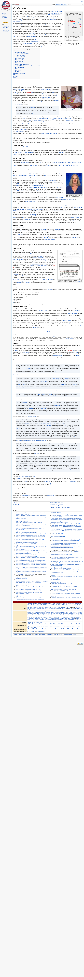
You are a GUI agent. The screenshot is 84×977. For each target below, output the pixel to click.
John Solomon (46, 318)
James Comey (65, 169)
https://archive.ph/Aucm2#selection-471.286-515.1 (62, 600)
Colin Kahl (40, 632)
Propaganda (28, 489)
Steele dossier (70, 242)
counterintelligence (28, 508)
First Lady (26, 125)
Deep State (38, 621)
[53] (41, 348)
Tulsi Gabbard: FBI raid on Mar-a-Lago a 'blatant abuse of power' (65, 603)
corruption (41, 262)
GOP (66, 436)
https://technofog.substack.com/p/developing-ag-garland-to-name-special (32, 537)
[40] (19, 275)
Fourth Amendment (36, 36)
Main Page (4, 13)
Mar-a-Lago (33, 33)
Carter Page (34, 177)
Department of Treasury (36, 365)
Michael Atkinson (32, 194)
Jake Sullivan (29, 167)
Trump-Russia (34, 219)
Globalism (68, 624)
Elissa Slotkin (56, 636)
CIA (66, 496)
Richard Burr (50, 629)
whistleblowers (35, 224)
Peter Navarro (61, 641)
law (40, 16)
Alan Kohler (39, 92)
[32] (20, 227)
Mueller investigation (48, 267)
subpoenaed (59, 394)
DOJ (48, 621)
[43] (40, 318)
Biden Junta (37, 651)
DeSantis (76, 418)
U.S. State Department (54, 622)
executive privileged (18, 99)
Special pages (5, 28)
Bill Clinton (52, 630)
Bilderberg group (49, 620)
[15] (49, 100)
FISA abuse (64, 624)
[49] (52, 335)
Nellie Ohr (79, 167)
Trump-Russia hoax (52, 25)
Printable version (6, 30)
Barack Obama (50, 434)
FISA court (35, 199)
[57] (38, 361)
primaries (38, 420)
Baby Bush (60, 496)
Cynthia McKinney (60, 402)
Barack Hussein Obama (51, 635)
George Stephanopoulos (19, 180)
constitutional (41, 257)
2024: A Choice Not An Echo (67, 645)
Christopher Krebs (56, 632)
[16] (21, 103)
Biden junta (65, 212)
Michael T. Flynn (62, 640)
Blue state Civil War (56, 620)
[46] (73, 323)
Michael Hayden (74, 496)
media (30, 396)
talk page (18, 4)
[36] (32, 260)
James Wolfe (57, 637)
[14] (29, 98)
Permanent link (5, 31)
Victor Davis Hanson (18, 386)
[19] (52, 123)
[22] (32, 132)
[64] (73, 482)
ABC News (48, 178)
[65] (72, 490)
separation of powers (34, 102)
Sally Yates (21, 187)
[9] (26, 92)
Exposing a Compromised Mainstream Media (60, 520)
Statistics (3, 19)
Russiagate (58, 235)
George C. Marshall (77, 632)
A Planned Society (32, 648)
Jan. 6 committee (23, 439)
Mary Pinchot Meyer (54, 641)
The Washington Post (34, 43)
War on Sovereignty (73, 625)
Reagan (26, 453)
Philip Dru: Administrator (42, 648)
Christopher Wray (23, 131)
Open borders (41, 625)
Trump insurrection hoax (55, 518)
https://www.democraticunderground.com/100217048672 (63, 572)
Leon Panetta (70, 635)
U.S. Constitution (30, 156)
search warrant (17, 21)
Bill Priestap (34, 636)
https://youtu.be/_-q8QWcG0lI (58, 602)
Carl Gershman (50, 631)
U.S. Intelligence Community (45, 622)
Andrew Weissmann (45, 637)
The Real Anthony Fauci (76, 645)
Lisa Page (77, 169)
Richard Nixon (66, 641)
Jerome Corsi (46, 640)
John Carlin (18, 517)
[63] (67, 462)
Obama (56, 28)
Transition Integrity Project (73, 621)
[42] (18, 318)
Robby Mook (42, 167)
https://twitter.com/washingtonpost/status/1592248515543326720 (31, 535)
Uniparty (35, 622)
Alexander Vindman (36, 191)
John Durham (42, 28)
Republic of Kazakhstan (74, 321)
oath (45, 396)
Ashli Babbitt (31, 640)
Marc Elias (70, 166)
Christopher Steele (37, 169)
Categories (17, 651)
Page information (6, 33)
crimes (39, 405)
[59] (51, 398)
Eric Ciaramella (46, 191)
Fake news (22, 489)
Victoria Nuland (43, 635)
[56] (57, 360)
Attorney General (32, 453)
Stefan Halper (79, 631)
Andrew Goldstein (63, 631)
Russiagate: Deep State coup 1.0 (57, 515)
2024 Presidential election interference (28, 148)
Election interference (69, 651)
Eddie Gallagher (35, 644)
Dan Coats (65, 630)
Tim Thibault (71, 358)
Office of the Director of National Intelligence (63, 120)
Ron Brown (36, 640)
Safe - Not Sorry (31, 646)
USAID (38, 622)
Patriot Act (76, 39)
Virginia (24, 292)
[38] (41, 268)
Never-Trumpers (68, 215)
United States (63, 156)
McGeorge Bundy (44, 629)
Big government (37, 624)
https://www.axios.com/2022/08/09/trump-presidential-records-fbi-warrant (66, 529)
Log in (82, 1)
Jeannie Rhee (39, 636)
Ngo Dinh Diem (48, 641)
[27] (44, 215)
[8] (30, 90)
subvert (45, 289)
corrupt (17, 358)
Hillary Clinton (46, 266)
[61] (47, 424)
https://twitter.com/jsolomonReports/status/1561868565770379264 (65, 568)
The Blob (66, 621)
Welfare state (79, 625)
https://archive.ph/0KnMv (23, 562)
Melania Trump (32, 125)
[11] (30, 93)
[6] (50, 46)
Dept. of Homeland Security (44, 120)
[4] (43, 39)
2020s (76, 651)
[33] (56, 238)
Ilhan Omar (60, 441)
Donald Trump (25, 282)
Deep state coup (49, 624)
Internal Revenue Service (19, 365)
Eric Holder (56, 434)
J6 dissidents (57, 640)
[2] (53, 31)
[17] (35, 115)
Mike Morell (66, 634)
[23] (20, 136)
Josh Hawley (74, 565)
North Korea (66, 492)
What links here (6, 26)
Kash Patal (28, 274)
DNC (20, 94)
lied (40, 396)
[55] (75, 358)
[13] (27, 97)
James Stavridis (61, 636)
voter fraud (79, 360)
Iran (32, 494)
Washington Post (32, 639)
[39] (20, 273)
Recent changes (5, 14)
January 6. (26, 413)
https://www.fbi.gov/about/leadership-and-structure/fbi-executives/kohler (32, 546)
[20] (50, 126)
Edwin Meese (39, 453)
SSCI (63, 621)
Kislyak (20, 188)
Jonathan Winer (52, 637)
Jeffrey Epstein (51, 94)
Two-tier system (23, 84)
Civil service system (72, 620)
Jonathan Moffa (56, 634)
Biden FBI (16, 39)
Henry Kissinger (49, 632)
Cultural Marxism (43, 624)
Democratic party (39, 211)
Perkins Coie (56, 166)
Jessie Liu (66, 632)
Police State (43, 651)
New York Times (38, 639)
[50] (49, 339)
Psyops (35, 489)
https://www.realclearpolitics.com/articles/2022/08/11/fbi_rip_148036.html (66, 593)
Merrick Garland (57, 45)
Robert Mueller (76, 288)
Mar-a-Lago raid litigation (25, 503)
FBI (19, 214)
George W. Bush (63, 629)
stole (33, 19)
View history (63, 4)
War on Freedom (66, 625)
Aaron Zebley (73, 637)
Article (14, 4)
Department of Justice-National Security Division (48, 18)
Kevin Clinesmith (19, 170)
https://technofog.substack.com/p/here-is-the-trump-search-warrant (31, 552)
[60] (67, 406)
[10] (43, 92)
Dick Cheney (77, 629)
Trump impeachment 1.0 (24, 178)
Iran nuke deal (53, 494)
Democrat (20, 402)
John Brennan (71, 434)
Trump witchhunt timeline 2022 (57, 517)
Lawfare (53, 621)
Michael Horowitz (22, 242)
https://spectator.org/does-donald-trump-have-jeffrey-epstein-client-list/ (32, 574)
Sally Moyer (71, 634)
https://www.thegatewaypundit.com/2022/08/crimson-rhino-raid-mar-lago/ (32, 528)
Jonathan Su (79, 318)
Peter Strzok (71, 169)
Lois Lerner (35, 479)
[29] (27, 222)
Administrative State (32, 620)
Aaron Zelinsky (79, 637)
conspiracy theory (18, 280)
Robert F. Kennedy (42, 641)
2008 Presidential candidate (38, 402)
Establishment (42, 621)
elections (35, 391)
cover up (27, 25)
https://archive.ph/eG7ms (57, 550)
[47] (74, 331)
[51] (50, 339)
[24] (29, 141)
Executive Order (74, 122)
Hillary (43, 272)
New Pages (4, 16)
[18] (58, 121)
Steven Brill (31, 629)
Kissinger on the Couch (51, 645)
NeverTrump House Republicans (34, 635)
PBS (38, 496)
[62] (75, 449)
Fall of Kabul (55, 624)
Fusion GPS (60, 167)
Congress (36, 394)
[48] (20, 335)
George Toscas (19, 519)
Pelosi (27, 407)
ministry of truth (49, 481)
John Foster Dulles (76, 630)
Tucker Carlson (40, 640)
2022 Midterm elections (37, 42)
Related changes (6, 27)
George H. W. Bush (56, 629)
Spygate (50, 625)
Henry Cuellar (51, 640)
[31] (60, 225)
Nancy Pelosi (75, 635)
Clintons (52, 405)
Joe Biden (37, 434)
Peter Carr (73, 629)
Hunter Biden (54, 439)
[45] (23, 323)
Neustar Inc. (52, 169)
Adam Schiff (65, 204)
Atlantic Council (39, 620)
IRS (47, 476)
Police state (46, 625)
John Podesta (36, 167)
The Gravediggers (58, 645)
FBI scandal (23, 233)
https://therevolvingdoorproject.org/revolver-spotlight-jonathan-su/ (65, 557)
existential (23, 397)
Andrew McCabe (29, 170)
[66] (74, 490)
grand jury (22, 332)
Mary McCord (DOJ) (34, 178)
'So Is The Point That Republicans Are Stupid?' (61, 565)
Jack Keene (44, 632)
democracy (33, 109)
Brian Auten (22, 241)
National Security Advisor (40, 188)
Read (53, 4)
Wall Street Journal (19, 106)
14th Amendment (20, 156)
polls (68, 418)
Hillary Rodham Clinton (58, 630)
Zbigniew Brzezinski (37, 629)
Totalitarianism (60, 625)
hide (30, 49)
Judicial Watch (17, 371)
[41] (60, 292)
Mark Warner (32, 292)
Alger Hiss (31, 632)
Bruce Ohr (18, 169)
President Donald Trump (52, 89)
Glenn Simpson (66, 167)
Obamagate (36, 625)
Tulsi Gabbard (38, 466)
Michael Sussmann (63, 166)
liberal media (36, 38)
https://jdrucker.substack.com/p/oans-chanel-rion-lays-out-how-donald (31, 548)
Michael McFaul (38, 634)
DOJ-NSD (56, 185)
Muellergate (80, 624)
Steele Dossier (54, 184)
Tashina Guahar (69, 631)
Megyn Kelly (33, 410)
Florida (38, 110)
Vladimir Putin (17, 289)
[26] (67, 210)
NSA (56, 621)
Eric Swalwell (68, 441)
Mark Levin (45, 453)
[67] (29, 494)
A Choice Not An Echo (33, 645)
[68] (62, 497)
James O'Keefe (72, 641)
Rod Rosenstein (50, 636)
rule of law (41, 397)
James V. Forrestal (69, 640)
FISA (23, 244)
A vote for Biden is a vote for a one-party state (27, 591)
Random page (4, 17)
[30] (73, 223)
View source (57, 4)
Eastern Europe (57, 389)
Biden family (55, 407)
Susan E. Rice (44, 636)
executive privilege (70, 328)
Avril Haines (74, 631)
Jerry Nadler (73, 204)
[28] (39, 220)
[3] (46, 34)
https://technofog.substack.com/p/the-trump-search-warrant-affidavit (65, 540)
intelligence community (40, 264)
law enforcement (52, 508)
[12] (55, 93)
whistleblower (49, 194)
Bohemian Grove (63, 620)
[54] (36, 356)
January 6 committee (31, 206)
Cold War (68, 389)
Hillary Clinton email (20, 25)
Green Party (50, 402)
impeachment (17, 192)
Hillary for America (27, 166)
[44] (41, 318)
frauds (46, 391)
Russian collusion (46, 270)
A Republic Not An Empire (41, 645)
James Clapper (40, 630)
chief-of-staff (51, 135)
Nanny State (31, 625)
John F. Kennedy (35, 641)
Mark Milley (51, 634)
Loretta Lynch (70, 632)
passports (51, 297)
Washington (30, 360)
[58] (65, 382)
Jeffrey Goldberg (56, 631)
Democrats (50, 420)
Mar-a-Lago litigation (59, 651)
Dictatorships (30, 651)
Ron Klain (57, 135)
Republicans (43, 335)
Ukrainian (51, 436)
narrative (21, 491)
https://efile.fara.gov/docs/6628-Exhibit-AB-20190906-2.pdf (64, 558)
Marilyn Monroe (41, 644)
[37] (50, 265)
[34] (61, 245)
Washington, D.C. (22, 133)
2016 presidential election (21, 266)
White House (46, 135)
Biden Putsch (31, 624)
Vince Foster (75, 640)
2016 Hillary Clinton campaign (40, 122)
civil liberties (55, 392)
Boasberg (46, 199)
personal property (31, 21)
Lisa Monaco (18, 515)
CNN (42, 639)
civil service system (61, 363)
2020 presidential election (55, 245)
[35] (71, 250)
